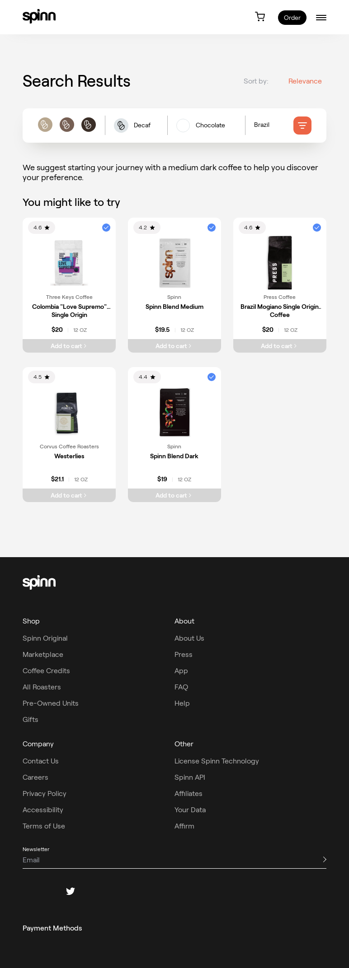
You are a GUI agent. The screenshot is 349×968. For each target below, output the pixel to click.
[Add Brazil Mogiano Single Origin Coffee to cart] (279, 346)
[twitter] (70, 891)
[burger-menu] (321, 17)
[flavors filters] (206, 128)
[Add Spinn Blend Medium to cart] (174, 346)
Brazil (261, 128)
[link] (39, 16)
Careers (35, 777)
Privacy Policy (44, 793)
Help (182, 703)
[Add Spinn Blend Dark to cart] (174, 495)
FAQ (181, 687)
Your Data (190, 810)
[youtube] (113, 891)
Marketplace (43, 654)
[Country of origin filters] (273, 129)
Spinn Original (45, 638)
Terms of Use (44, 826)
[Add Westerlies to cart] (69, 495)
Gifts (30, 719)
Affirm (184, 826)
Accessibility (43, 810)
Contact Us (41, 761)
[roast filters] (67, 129)
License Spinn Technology (216, 761)
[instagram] (48, 891)
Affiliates (188, 793)
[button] (136, 129)
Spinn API (189, 777)
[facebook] (27, 891)
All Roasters (42, 687)
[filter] (302, 129)
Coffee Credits (46, 671)
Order (292, 17)
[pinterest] (92, 891)
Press (183, 654)
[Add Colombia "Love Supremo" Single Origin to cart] (69, 346)
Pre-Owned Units (51, 703)
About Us (189, 638)
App (181, 671)
